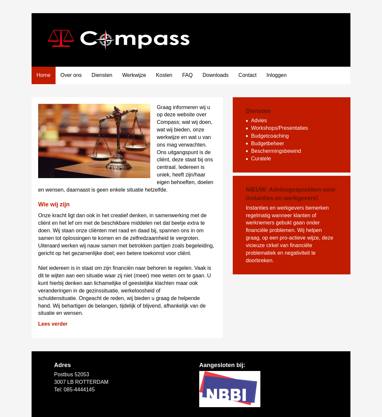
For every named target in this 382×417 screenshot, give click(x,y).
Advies (259, 120)
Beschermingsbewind (276, 151)
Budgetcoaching (270, 136)
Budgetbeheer (267, 143)
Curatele (261, 158)
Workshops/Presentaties (279, 128)
